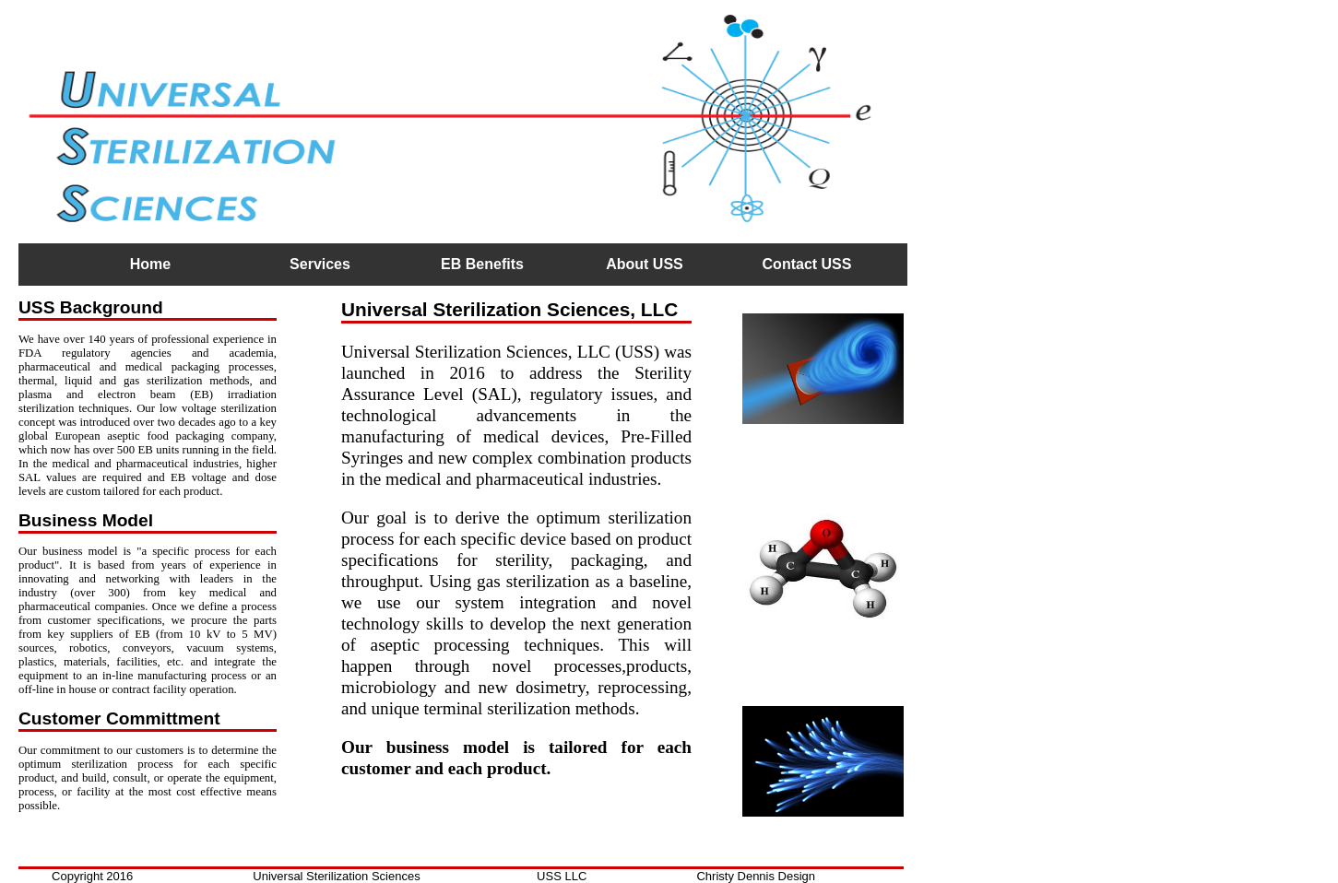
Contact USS (807, 264)
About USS (644, 264)
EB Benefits (482, 264)
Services (320, 264)
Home (150, 264)
